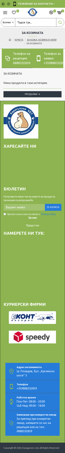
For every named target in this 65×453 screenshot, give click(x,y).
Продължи (31, 94)
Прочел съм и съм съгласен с (30, 214)
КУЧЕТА (19, 39)
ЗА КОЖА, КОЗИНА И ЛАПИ (42, 39)
